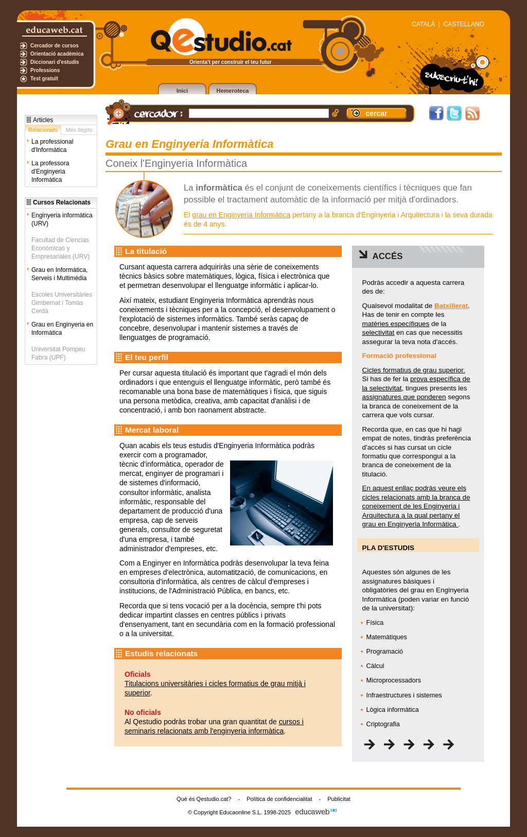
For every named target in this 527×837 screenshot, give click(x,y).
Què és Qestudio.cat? (204, 799)
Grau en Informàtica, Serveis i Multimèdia (59, 274)
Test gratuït (44, 78)
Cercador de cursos (54, 45)
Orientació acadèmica (56, 54)
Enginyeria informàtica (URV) (62, 219)
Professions (45, 70)
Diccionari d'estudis (54, 62)
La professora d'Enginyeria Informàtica (50, 171)
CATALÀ (423, 24)
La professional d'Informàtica (52, 145)
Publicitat (338, 799)
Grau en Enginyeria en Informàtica (62, 328)
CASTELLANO (464, 24)
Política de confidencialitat (279, 799)
